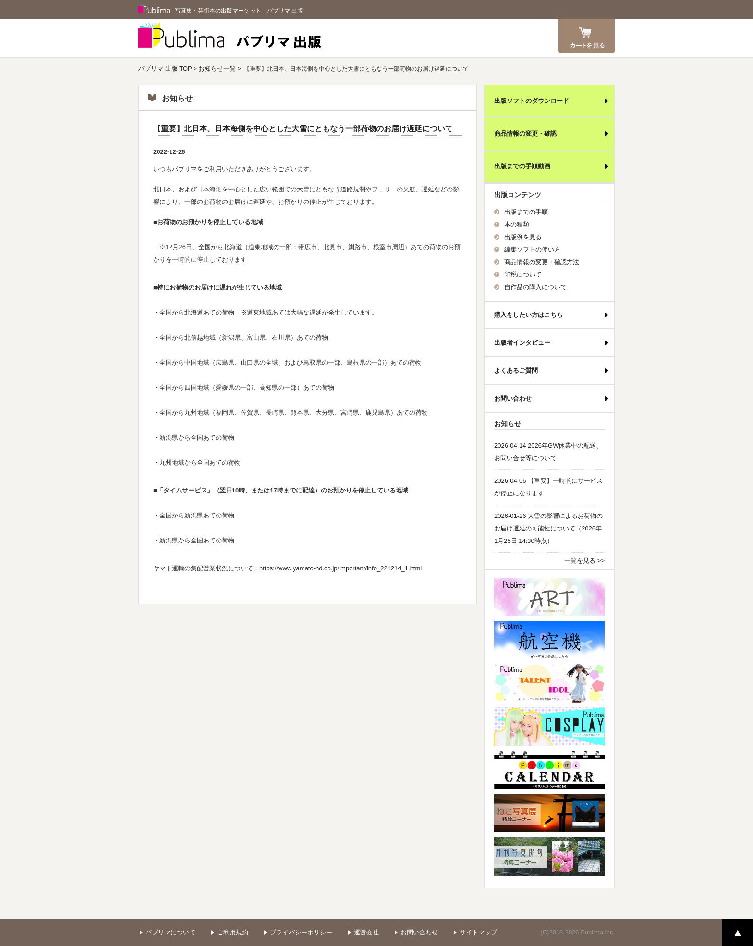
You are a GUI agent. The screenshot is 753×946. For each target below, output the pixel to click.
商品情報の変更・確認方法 (541, 261)
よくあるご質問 (516, 370)
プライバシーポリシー (301, 932)
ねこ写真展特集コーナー (549, 813)
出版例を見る (523, 236)
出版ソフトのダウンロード (531, 100)
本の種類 (516, 224)
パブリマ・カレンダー (549, 770)
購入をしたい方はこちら (528, 314)
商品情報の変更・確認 (525, 133)
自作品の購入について (535, 286)
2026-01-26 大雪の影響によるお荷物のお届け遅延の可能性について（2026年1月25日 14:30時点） (548, 528)
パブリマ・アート (549, 597)
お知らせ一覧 (217, 68)
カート (586, 36)
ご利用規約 (232, 932)
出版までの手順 (526, 211)
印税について (523, 274)
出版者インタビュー (522, 342)
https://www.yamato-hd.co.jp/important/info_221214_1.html (340, 568)
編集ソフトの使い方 (532, 249)
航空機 (549, 640)
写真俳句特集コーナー (549, 856)
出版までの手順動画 (522, 166)
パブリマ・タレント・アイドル (549, 683)
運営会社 (366, 932)
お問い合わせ (513, 398)
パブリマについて (170, 932)
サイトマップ (478, 932)
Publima (154, 9)
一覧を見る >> (584, 560)
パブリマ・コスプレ (549, 726)
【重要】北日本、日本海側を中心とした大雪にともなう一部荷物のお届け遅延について (303, 129)
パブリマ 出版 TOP (165, 68)
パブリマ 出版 (230, 38)
